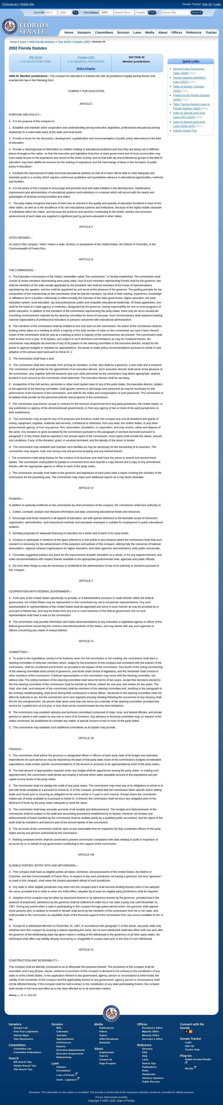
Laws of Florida (67, 1075)
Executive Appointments (70, 1050)
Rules (145, 1070)
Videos (103, 1031)
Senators (84, 32)
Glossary (147, 1048)
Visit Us (103, 1056)
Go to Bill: (39, 12)
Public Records (151, 1081)
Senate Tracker (190, 1038)
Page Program (107, 1063)
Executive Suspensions (70, 1053)
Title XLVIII (64, 41)
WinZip (191, 1068)
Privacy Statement (105, 1097)
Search (14, 1058)
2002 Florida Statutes (42, 41)
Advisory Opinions (153, 1078)
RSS (190, 1031)
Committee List (22, 1048)
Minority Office (150, 1035)
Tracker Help (192, 1049)
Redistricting (63, 1057)
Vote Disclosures (23, 1039)
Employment (106, 1052)
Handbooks (148, 1074)
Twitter (186, 1031)
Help (144, 1056)
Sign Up (207, 4)
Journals (61, 1035)
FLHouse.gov (10, 4)
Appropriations (65, 1039)
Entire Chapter (86, 68)
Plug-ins (186, 1055)
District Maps (21, 1035)
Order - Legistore (68, 1079)
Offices (177, 32)
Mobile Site (27, 4)
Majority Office (150, 1031)
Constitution (63, 1070)
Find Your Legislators (26, 1031)
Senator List (21, 1028)
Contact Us (105, 1059)
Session (123, 32)
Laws (137, 32)
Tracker (211, 32)
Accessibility (121, 1097)
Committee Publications (27, 1052)
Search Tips (149, 1063)
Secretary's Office (152, 1039)
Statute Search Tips (185, 130)
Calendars (62, 1031)
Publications (106, 1028)
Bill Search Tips (23, 1062)
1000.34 (14, 76)
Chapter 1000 (82, 41)
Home (69, 32)
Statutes (61, 1067)
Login (217, 4)
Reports (61, 1046)
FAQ (144, 1052)
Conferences (63, 1042)
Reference (194, 32)
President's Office (152, 1028)
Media (149, 32)
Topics (103, 1035)
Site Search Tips (23, 1069)
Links (145, 1059)
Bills (58, 1028)
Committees (104, 32)
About (162, 32)
